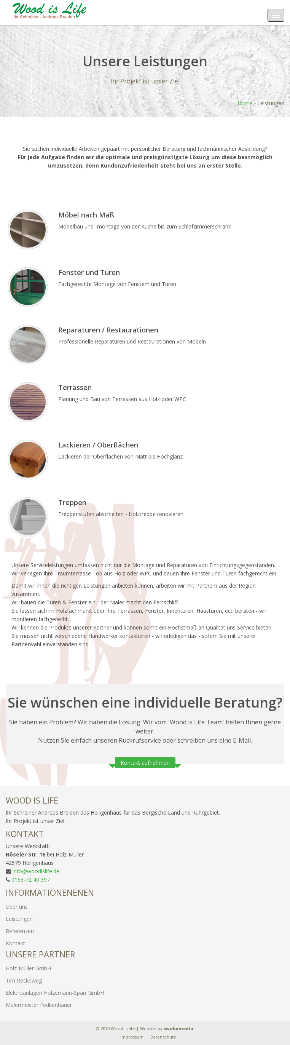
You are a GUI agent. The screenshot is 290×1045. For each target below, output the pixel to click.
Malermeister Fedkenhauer (39, 1004)
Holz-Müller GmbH (28, 968)
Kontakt (15, 943)
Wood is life (123, 1028)
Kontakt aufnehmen (145, 762)
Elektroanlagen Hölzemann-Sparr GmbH (55, 992)
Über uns (17, 906)
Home (245, 103)
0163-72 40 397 (30, 879)
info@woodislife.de (36, 871)
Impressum (131, 1037)
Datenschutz (163, 1037)
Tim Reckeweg (24, 980)
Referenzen (20, 931)
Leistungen (19, 918)
